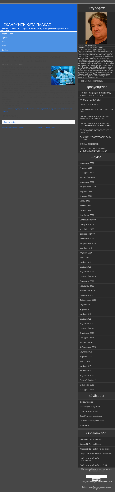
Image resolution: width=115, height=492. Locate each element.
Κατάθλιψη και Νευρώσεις (91, 416)
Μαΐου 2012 (85, 361)
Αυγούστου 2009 (87, 215)
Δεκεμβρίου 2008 (87, 177)
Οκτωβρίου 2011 (87, 333)
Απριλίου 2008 (86, 168)
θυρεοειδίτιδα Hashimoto (90, 444)
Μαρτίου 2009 (86, 191)
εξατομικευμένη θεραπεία (24, 109)
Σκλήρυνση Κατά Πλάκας (43, 109)
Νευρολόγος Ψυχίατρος (90, 406)
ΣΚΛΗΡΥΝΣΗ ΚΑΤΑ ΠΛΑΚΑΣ (27, 25)
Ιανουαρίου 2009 (87, 182)
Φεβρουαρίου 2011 (88, 300)
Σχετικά (4, 38)
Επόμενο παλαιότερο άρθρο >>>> (48, 127)
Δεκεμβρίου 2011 (87, 342)
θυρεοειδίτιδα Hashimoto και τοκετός (95, 449)
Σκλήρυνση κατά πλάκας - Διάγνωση (95, 453)
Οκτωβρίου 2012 (87, 385)
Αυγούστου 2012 (87, 375)
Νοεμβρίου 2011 (87, 338)
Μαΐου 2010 (85, 257)
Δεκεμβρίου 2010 (87, 290)
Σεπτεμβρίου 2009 (88, 220)
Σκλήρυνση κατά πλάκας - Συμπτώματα (91, 459)
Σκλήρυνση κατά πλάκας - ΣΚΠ (93, 465)
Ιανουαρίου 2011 (87, 295)
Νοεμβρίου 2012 (87, 389)
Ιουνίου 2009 (85, 206)
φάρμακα (57, 109)
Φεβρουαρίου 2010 (88, 243)
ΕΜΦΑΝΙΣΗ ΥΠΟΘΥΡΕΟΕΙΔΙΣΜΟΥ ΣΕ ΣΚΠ (95, 138)
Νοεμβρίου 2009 (87, 229)
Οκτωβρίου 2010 (87, 281)
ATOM (4, 46)
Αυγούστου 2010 (87, 272)
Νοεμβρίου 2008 (87, 173)
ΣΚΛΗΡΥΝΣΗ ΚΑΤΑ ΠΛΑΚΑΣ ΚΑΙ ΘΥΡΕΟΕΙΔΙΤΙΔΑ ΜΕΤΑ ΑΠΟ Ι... (94, 117)
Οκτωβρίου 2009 (87, 224)
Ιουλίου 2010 (85, 267)
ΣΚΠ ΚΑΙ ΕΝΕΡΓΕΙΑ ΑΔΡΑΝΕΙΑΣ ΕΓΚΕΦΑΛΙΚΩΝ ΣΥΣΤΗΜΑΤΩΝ (94, 150)
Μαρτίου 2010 (86, 248)
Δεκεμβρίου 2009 (87, 234)
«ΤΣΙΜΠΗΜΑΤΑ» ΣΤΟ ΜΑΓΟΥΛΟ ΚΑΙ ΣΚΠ (96, 110)
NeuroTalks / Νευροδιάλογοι (92, 421)
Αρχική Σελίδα (7, 34)
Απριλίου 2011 (86, 309)
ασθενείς (11, 109)
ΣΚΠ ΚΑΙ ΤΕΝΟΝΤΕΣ (89, 144)
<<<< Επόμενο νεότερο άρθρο (13, 127)
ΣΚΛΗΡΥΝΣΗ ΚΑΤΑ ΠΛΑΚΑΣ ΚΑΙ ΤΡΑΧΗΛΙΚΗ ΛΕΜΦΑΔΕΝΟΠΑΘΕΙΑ (95, 124)
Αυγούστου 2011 (87, 324)
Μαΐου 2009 (85, 201)
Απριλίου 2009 (86, 196)
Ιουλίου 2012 (85, 371)
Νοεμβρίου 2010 (87, 286)
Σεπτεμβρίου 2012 (88, 380)
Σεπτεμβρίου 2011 (88, 328)
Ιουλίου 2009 (85, 210)
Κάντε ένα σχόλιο (9, 122)
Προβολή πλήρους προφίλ (91, 81)
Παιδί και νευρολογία (89, 411)
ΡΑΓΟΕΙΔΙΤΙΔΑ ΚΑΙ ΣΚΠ (90, 100)
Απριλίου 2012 (86, 357)
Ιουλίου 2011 (85, 319)
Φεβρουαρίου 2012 (88, 347)
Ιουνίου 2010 (85, 262)
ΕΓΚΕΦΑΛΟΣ (86, 425)
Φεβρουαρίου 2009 (88, 187)
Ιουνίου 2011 (85, 314)
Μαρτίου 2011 (86, 305)
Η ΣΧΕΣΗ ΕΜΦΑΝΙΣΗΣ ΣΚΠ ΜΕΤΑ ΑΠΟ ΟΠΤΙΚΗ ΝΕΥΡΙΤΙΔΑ (95, 94)
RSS (3, 42)
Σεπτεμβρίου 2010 (88, 276)
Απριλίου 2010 (86, 253)
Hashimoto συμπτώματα (90, 439)
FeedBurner (107, 482)
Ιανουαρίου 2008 (87, 163)
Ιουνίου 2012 (85, 366)
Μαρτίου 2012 (86, 352)
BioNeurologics (86, 402)
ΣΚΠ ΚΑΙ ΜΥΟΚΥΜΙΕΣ (90, 105)
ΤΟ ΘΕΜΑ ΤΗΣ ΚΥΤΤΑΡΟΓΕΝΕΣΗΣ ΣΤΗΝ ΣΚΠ (96, 131)
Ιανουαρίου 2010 (87, 238)
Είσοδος (5, 50)
